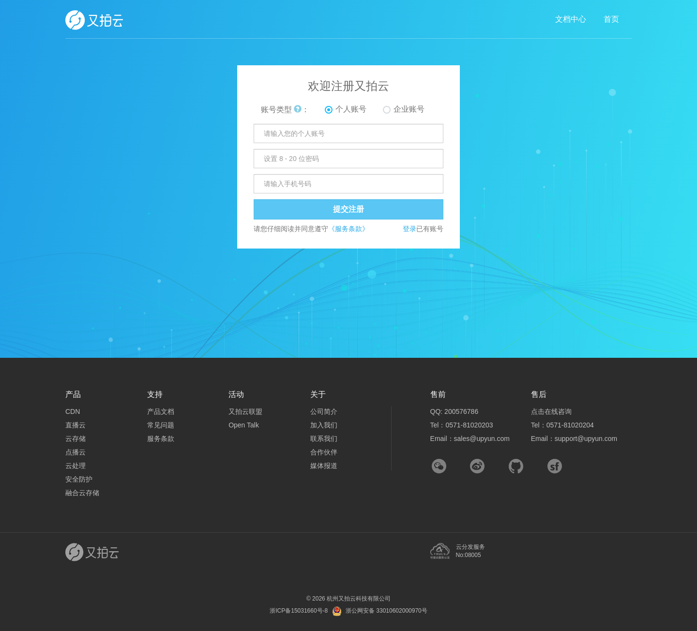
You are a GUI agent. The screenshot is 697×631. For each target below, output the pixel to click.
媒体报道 (323, 466)
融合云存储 (82, 493)
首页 (611, 19)
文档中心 (570, 19)
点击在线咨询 (551, 411)
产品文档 (160, 411)
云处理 (75, 466)
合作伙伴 (323, 452)
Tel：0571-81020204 (562, 425)
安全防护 (78, 479)
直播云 (75, 425)
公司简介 (323, 411)
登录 (409, 229)
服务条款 (160, 438)
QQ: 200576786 (454, 411)
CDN (72, 411)
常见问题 (160, 425)
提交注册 (348, 209)
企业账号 (409, 109)
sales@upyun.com (482, 438)
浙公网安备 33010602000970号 (386, 610)
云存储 (75, 438)
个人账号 (350, 109)
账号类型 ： (285, 109)
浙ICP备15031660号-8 (299, 610)
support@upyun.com (586, 438)
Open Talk (243, 425)
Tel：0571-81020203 (461, 425)
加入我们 (323, 425)
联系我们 (323, 438)
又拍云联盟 (245, 411)
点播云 (75, 452)
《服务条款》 (348, 229)
